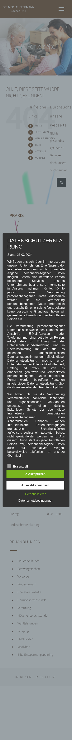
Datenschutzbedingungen (35, 500)
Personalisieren (35, 494)
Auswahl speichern (35, 485)
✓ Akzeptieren (35, 473)
